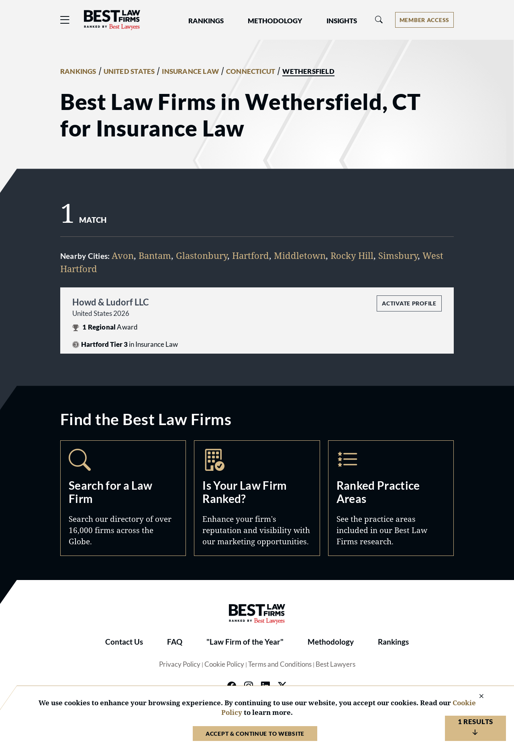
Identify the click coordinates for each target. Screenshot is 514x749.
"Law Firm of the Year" (245, 641)
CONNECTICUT (250, 71)
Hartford (250, 255)
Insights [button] (341, 21)
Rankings (393, 641)
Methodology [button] (275, 21)
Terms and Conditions (280, 664)
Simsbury (398, 255)
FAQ (174, 641)
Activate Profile (409, 303)
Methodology (331, 641)
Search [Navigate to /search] (123, 498)
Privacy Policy (179, 664)
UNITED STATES (129, 71)
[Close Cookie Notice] (476, 696)
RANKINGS (78, 71)
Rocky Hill (351, 255)
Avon (123, 255)
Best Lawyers (335, 664)
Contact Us (124, 641)
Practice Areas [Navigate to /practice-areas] (390, 498)
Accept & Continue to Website (255, 733)
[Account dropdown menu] (424, 20)
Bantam (155, 255)
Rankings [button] (206, 21)
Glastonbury (201, 255)
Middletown (300, 255)
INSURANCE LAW (190, 71)
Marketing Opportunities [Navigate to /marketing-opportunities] (256, 498)
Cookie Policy (224, 664)
